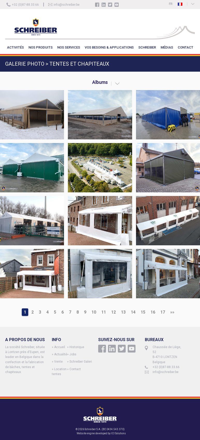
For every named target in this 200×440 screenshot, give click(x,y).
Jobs (72, 354)
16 (153, 312)
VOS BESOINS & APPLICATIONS (109, 47)
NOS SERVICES (68, 47)
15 (143, 312)
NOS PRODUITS (40, 47)
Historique (76, 347)
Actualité (60, 354)
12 (113, 312)
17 (162, 312)
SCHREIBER (147, 47)
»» (172, 312)
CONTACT (185, 47)
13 (123, 312)
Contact (75, 369)
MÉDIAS (167, 47)
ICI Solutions (118, 433)
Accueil (59, 347)
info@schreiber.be (67, 4)
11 (103, 312)
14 (133, 312)
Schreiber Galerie (81, 361)
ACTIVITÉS (15, 47)
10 (93, 312)
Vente (58, 361)
